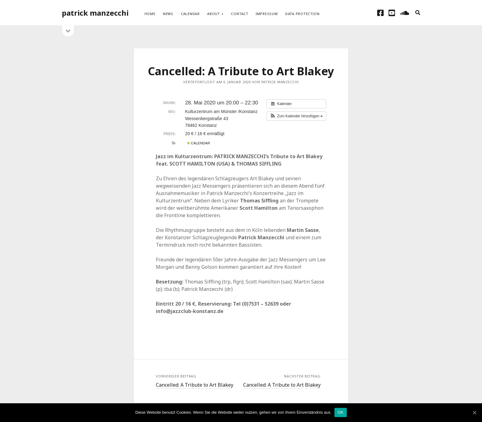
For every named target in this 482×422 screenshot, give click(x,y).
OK (340, 412)
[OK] (474, 412)
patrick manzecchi (95, 13)
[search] (417, 12)
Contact (239, 13)
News (168, 13)
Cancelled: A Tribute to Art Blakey (194, 384)
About (213, 13)
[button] (296, 116)
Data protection (302, 13)
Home (150, 13)
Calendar (190, 13)
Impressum (267, 13)
